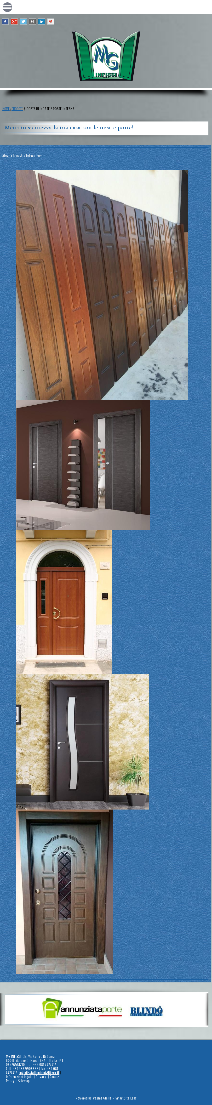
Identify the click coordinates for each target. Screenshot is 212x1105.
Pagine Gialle (102, 1098)
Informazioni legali (19, 1077)
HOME (6, 109)
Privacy (41, 1077)
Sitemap (24, 1081)
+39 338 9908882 (26, 1069)
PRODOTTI (17, 109)
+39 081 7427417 (45, 1065)
